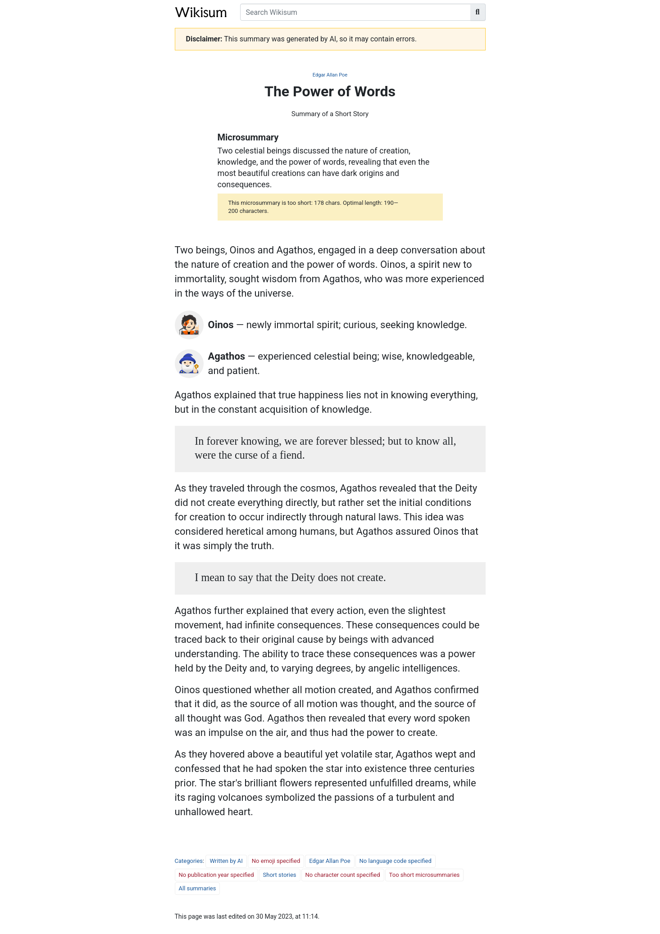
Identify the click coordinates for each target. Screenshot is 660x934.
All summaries (197, 888)
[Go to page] (478, 12)
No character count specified (342, 874)
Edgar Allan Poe (330, 75)
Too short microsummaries (424, 874)
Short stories (279, 874)
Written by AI (225, 860)
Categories (189, 860)
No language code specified (396, 860)
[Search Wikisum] (355, 12)
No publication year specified (216, 874)
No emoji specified (276, 860)
